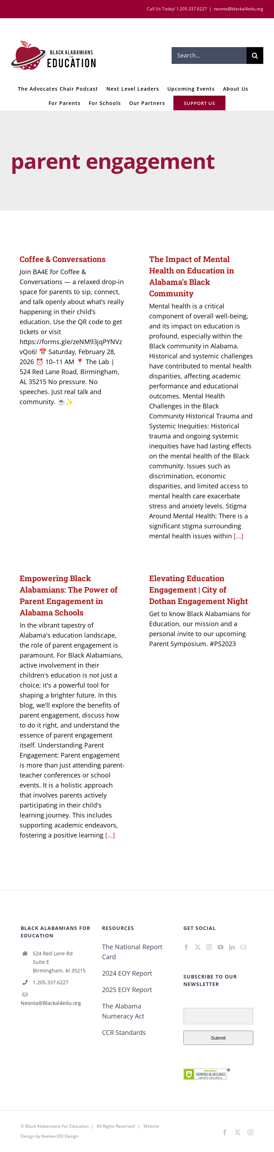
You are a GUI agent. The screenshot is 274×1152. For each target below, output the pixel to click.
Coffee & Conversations (63, 259)
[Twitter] (198, 947)
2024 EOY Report (127, 973)
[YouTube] (220, 947)
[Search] (255, 55)
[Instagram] (209, 947)
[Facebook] (186, 947)
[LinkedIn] (232, 947)
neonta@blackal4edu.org (238, 9)
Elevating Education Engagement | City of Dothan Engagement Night (198, 589)
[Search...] (209, 55)
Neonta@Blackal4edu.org (51, 1003)
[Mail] (243, 947)
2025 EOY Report (127, 989)
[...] (238, 536)
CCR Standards (124, 1032)
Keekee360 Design (59, 1136)
